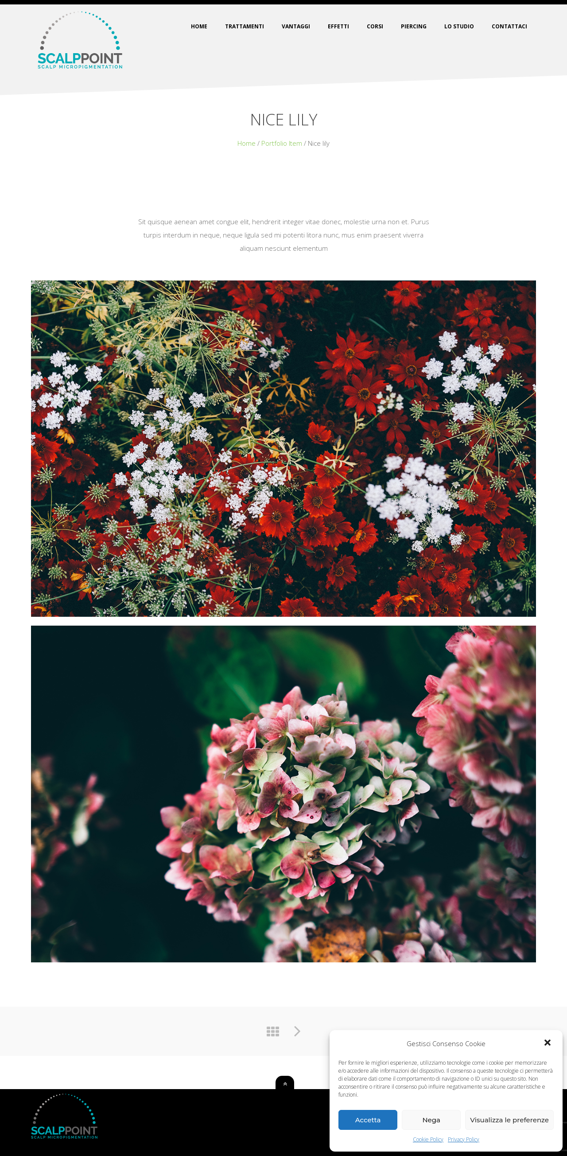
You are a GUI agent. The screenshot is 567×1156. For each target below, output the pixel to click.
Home (246, 143)
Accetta (368, 1120)
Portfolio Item (281, 143)
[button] (548, 1043)
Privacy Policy (463, 1139)
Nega (431, 1120)
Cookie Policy (428, 1139)
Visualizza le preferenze (509, 1120)
